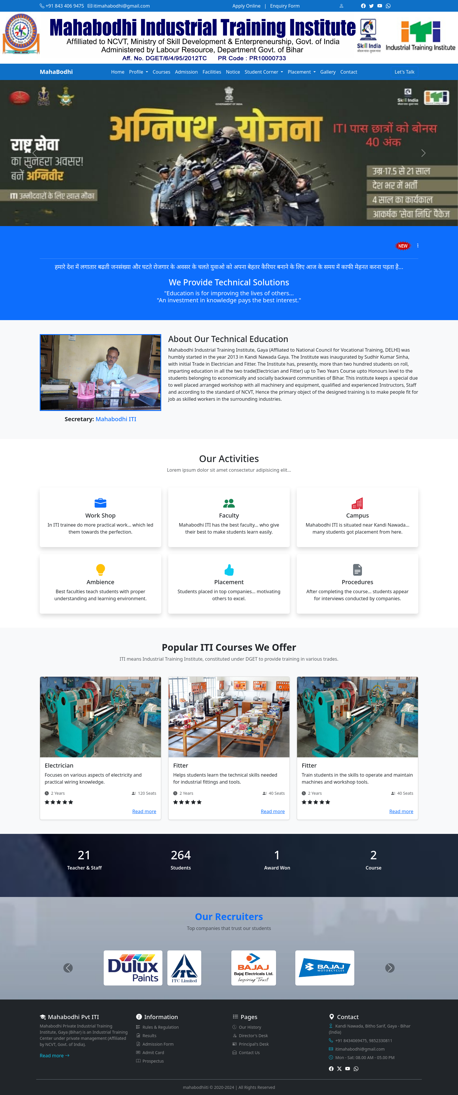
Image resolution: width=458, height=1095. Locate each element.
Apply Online (247, 6)
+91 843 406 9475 (62, 6)
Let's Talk (404, 72)
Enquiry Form (285, 6)
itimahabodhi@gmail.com (119, 6)
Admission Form (155, 1044)
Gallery (328, 72)
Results (146, 1035)
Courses (162, 72)
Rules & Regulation (157, 1027)
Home (117, 72)
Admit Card (150, 1052)
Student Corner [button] (262, 72)
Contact (348, 72)
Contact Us (246, 1052)
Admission (186, 72)
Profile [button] (137, 72)
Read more (144, 811)
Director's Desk (250, 1035)
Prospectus (150, 1061)
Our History (247, 1027)
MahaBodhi (56, 72)
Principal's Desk (251, 1044)
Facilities (211, 72)
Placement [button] (300, 72)
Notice (233, 72)
